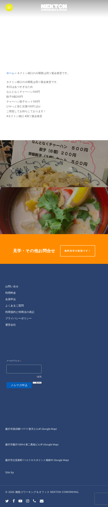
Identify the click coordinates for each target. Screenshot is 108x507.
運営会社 (10, 324)
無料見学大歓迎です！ (77, 250)
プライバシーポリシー (18, 318)
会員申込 (10, 299)
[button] (9, 7)
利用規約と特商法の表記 (19, 312)
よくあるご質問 (14, 305)
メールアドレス (13, 361)
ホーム (10, 73)
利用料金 (10, 292)
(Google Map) (50, 444)
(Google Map (49, 429)
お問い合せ (11, 286)
